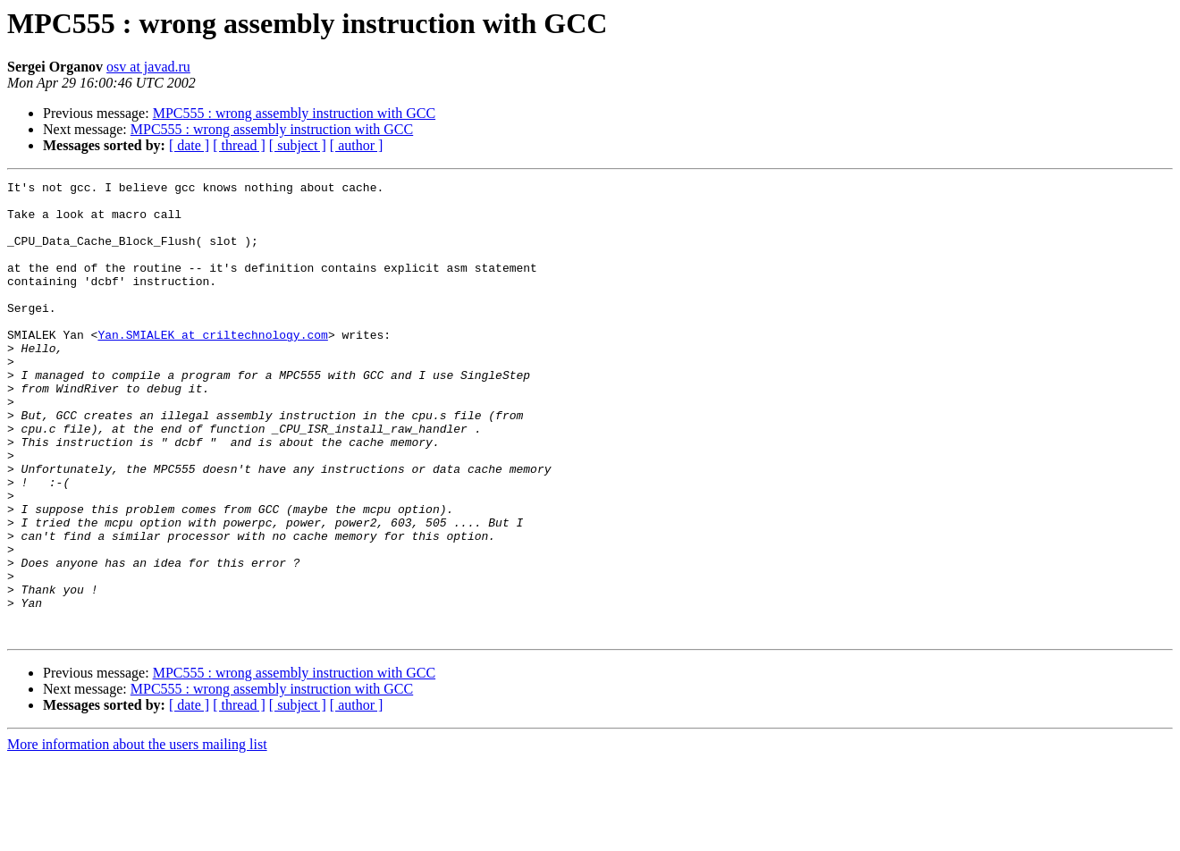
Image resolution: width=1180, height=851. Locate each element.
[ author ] (357, 145)
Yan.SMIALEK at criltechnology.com (212, 366)
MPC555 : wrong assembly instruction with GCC (294, 113)
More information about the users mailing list (137, 835)
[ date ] (189, 145)
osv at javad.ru (148, 66)
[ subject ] (297, 145)
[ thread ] (239, 145)
